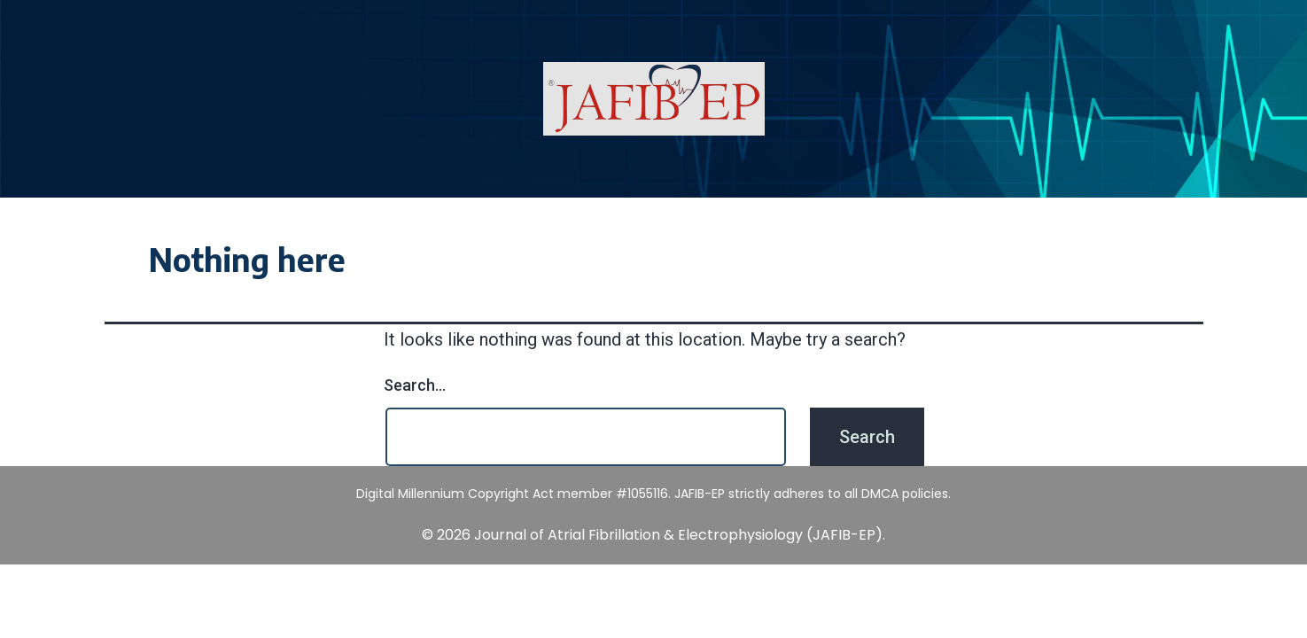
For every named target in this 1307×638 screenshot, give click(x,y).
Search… (415, 385)
